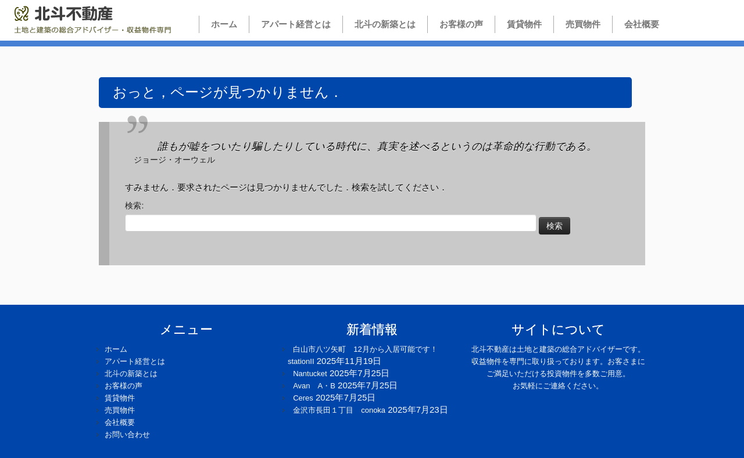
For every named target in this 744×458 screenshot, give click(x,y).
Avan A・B (314, 385)
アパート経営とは (296, 24)
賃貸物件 (524, 24)
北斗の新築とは (385, 24)
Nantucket (310, 373)
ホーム (219, 24)
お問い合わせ (127, 434)
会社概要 (641, 24)
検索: (134, 205)
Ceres (303, 398)
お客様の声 (461, 24)
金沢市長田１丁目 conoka (339, 410)
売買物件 (583, 24)
